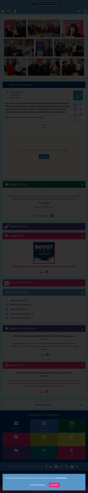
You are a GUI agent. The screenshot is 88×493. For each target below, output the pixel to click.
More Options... (38, 485)
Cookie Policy (61, 478)
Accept (54, 485)
